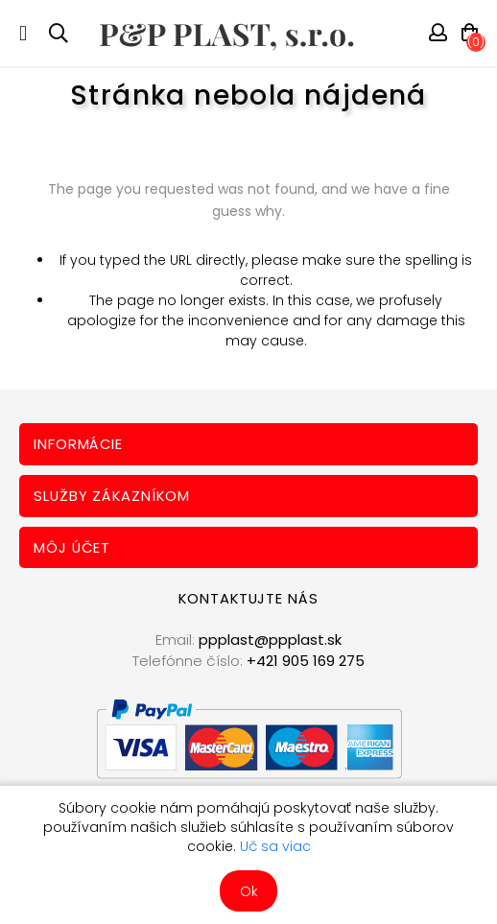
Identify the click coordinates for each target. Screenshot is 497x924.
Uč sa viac (275, 846)
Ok (249, 891)
